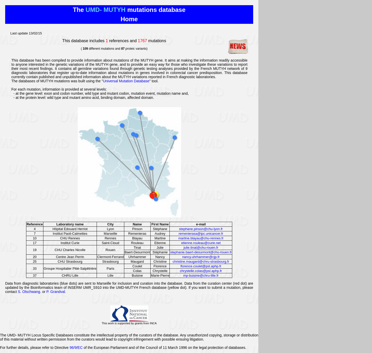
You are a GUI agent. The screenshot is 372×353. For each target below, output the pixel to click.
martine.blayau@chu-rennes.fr (200, 238)
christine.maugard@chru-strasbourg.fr (201, 261)
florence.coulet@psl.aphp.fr (201, 266)
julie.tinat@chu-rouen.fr (200, 247)
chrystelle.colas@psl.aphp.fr (201, 271)
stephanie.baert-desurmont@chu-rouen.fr (201, 252)
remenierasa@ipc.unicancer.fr (201, 234)
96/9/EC (76, 347)
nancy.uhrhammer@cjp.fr (201, 257)
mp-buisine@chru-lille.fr (201, 275)
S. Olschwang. (29, 292)
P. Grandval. (56, 292)
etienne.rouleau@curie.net (201, 243)
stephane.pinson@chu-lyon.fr (201, 229)
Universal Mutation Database (126, 81)
